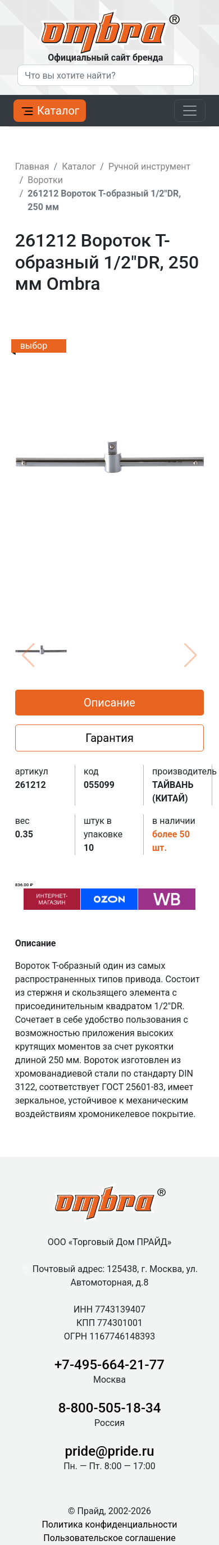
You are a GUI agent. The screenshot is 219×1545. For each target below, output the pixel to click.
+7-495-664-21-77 (109, 1365)
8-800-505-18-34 (109, 1408)
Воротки (45, 180)
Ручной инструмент (149, 166)
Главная (32, 166)
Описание (109, 702)
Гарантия (109, 738)
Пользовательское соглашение (109, 1538)
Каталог (49, 111)
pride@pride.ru (109, 1451)
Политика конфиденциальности (109, 1524)
